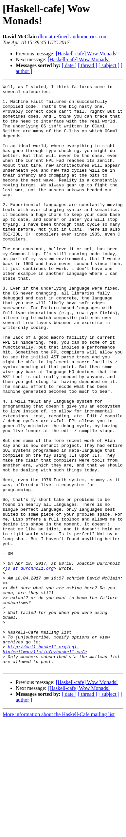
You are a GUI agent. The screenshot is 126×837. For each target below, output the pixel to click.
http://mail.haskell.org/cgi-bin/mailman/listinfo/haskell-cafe (45, 763)
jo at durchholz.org (29, 665)
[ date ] (69, 65)
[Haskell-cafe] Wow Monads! (87, 53)
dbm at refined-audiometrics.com (73, 36)
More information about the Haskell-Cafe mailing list (59, 831)
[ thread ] (87, 65)
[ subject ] (109, 65)
